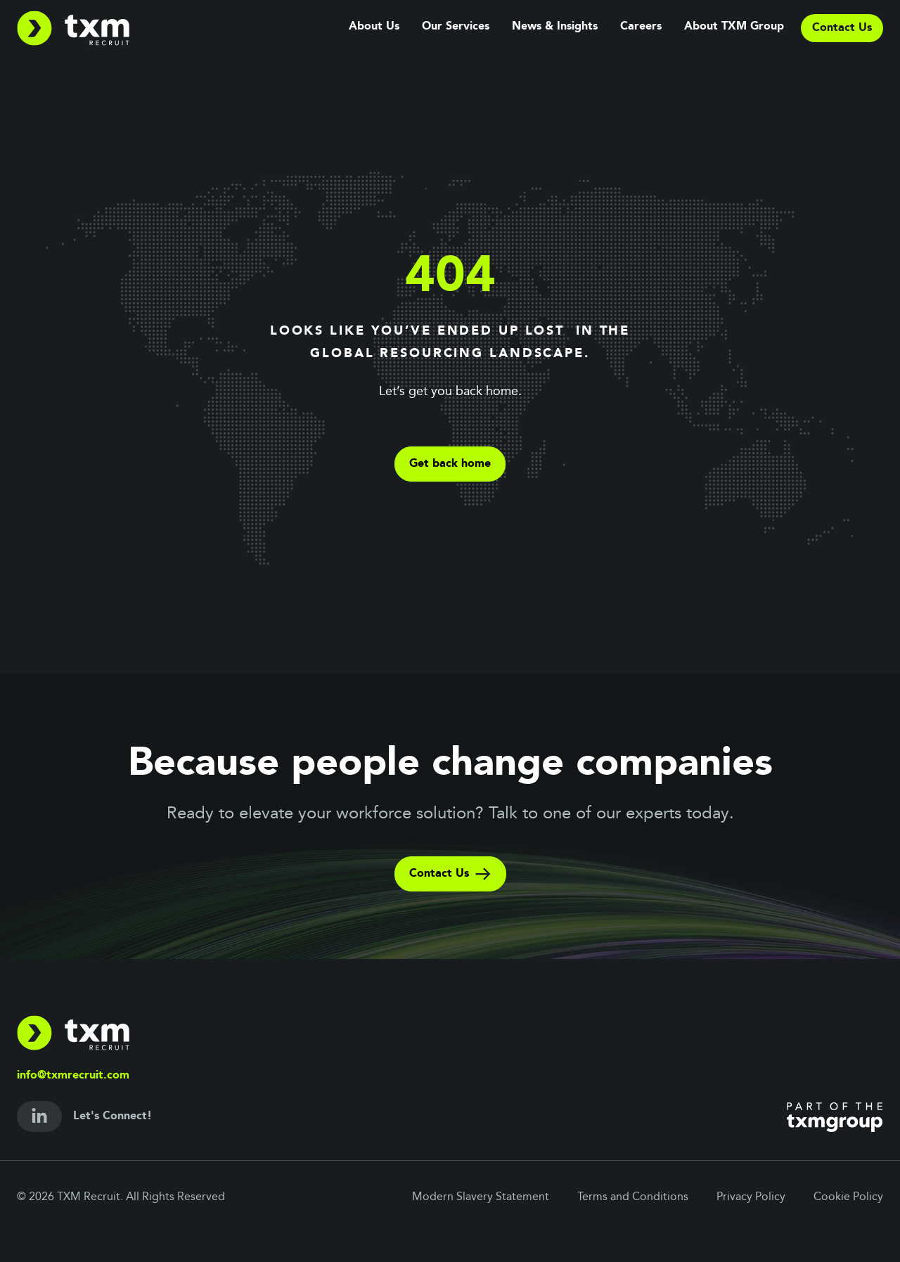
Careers (641, 26)
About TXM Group (734, 26)
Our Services (455, 26)
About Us (374, 26)
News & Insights (555, 26)
